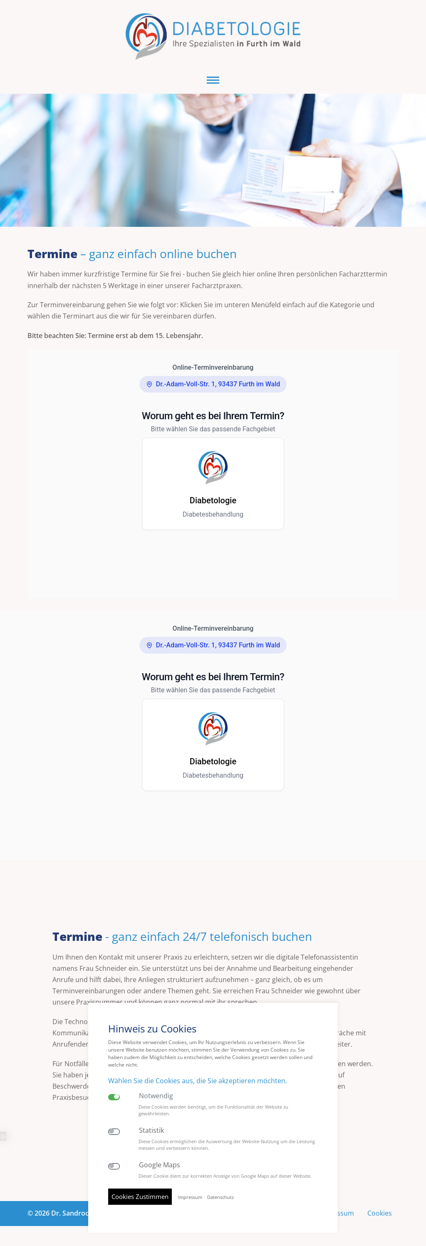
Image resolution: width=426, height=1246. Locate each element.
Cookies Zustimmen (139, 1196)
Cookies (379, 1213)
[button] (213, 80)
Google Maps (159, 1165)
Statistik (151, 1130)
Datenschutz (220, 1197)
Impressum (190, 1197)
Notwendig (156, 1096)
